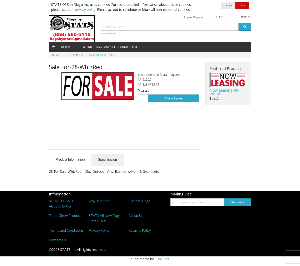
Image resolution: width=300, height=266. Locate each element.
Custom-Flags (139, 201)
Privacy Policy (99, 230)
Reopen (66, 46)
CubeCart (162, 259)
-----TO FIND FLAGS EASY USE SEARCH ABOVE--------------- (114, 46)
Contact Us (57, 240)
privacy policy (85, 9)
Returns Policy (140, 230)
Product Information (70, 159)
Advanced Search (108, 33)
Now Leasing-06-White (224, 92)
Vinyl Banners (99, 201)
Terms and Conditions (66, 230)
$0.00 (246, 17)
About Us (136, 215)
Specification (107, 159)
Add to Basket (174, 98)
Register (198, 17)
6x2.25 (146, 79)
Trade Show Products (65, 215)
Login (187, 17)
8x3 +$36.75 (150, 84)
